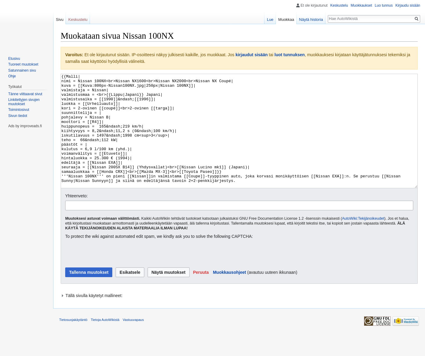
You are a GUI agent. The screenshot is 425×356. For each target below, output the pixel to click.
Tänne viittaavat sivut (25, 94)
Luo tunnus (384, 5)
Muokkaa (286, 19)
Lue (270, 19)
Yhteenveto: (76, 218)
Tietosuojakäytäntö (73, 342)
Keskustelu (339, 5)
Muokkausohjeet (229, 295)
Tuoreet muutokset (23, 64)
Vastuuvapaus (133, 342)
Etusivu (14, 59)
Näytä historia (311, 19)
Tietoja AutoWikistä (105, 342)
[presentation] (111, 276)
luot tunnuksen (289, 54)
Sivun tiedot (17, 116)
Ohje (12, 76)
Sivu (59, 19)
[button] (200, 295)
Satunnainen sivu (22, 70)
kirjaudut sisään (251, 54)
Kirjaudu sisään (407, 5)
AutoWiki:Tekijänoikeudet (363, 241)
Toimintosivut (18, 110)
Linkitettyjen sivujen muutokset (24, 102)
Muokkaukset (361, 5)
